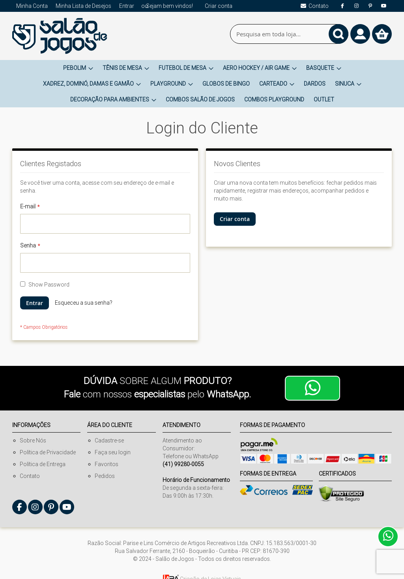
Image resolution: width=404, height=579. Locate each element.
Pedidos (105, 476)
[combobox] (289, 34)
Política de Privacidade (48, 452)
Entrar (126, 5)
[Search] (338, 34)
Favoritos (106, 464)
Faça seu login (113, 452)
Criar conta (218, 5)
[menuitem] (78, 68)
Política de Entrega (42, 464)
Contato (30, 476)
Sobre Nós (33, 440)
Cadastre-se (109, 440)
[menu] (202, 83)
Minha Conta (32, 5)
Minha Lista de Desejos (83, 5)
